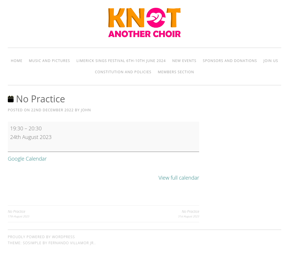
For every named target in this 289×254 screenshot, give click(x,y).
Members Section (176, 71)
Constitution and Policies (123, 71)
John (86, 110)
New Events (184, 60)
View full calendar (178, 177)
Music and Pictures (49, 60)
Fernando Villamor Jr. (72, 242)
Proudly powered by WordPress (41, 236)
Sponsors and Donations (230, 60)
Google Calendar (27, 158)
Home (17, 60)
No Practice (55, 214)
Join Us (270, 60)
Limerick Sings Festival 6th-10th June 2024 (121, 60)
